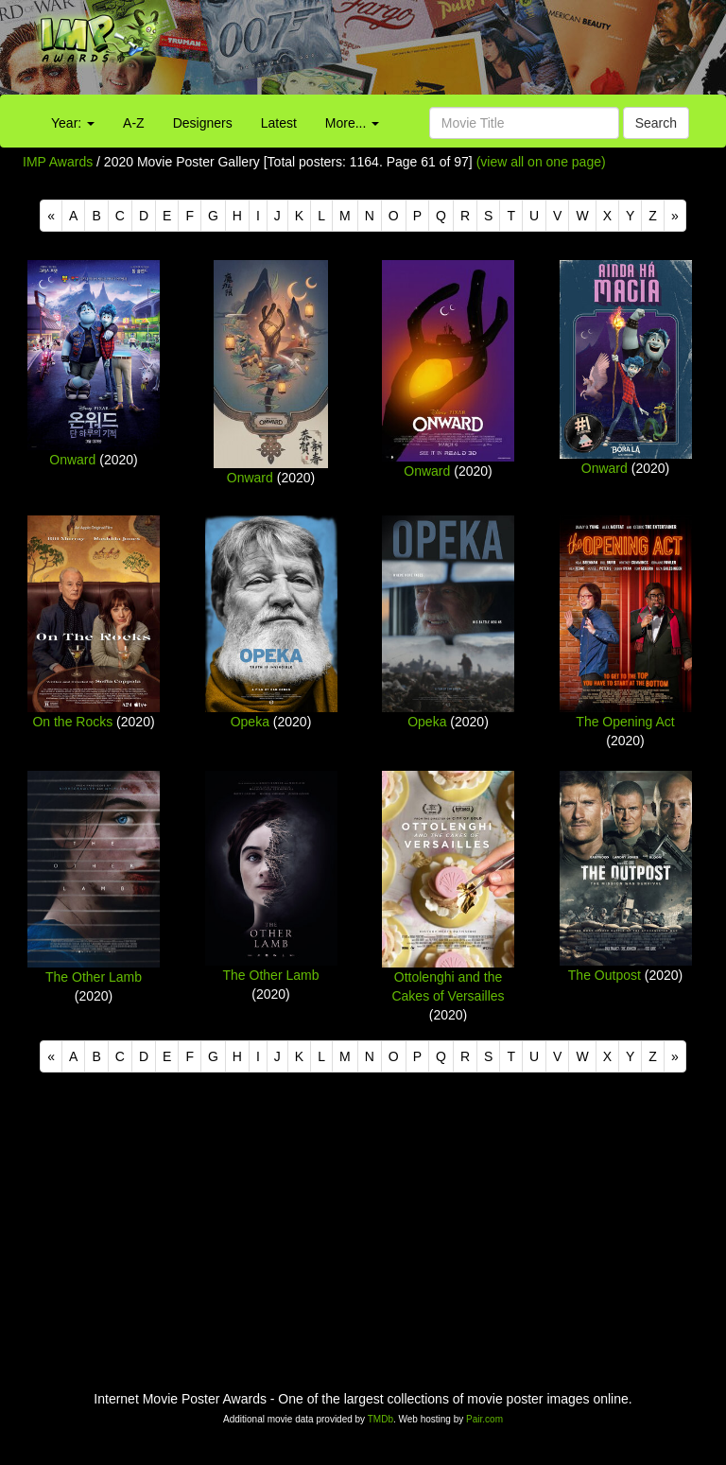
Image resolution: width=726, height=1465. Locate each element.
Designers (203, 123)
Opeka (250, 721)
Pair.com (484, 1419)
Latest (279, 123)
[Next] (675, 216)
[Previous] (51, 216)
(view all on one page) (541, 161)
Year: (73, 123)
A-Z (134, 123)
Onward (72, 459)
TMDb (380, 1419)
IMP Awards (58, 161)
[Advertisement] (454, 52)
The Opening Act (625, 721)
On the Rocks (72, 721)
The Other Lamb (93, 977)
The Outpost (604, 975)
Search (656, 123)
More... (352, 123)
